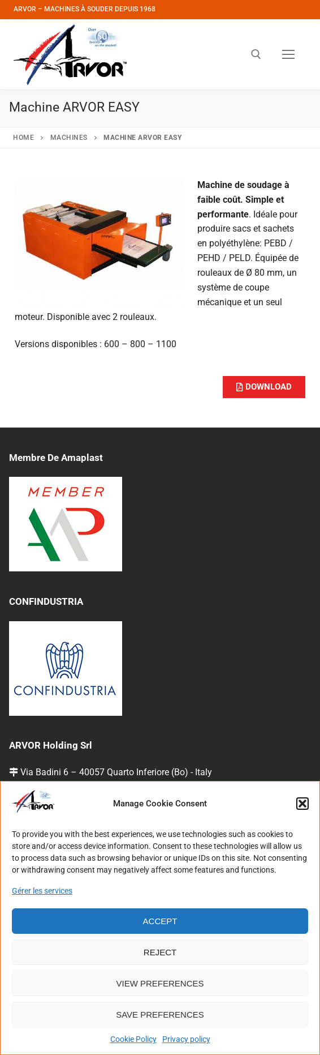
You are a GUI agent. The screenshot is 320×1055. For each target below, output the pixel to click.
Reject (160, 952)
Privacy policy (186, 1039)
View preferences (160, 983)
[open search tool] (256, 54)
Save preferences (160, 1014)
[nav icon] (288, 54)
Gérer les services (42, 890)
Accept (160, 921)
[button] (302, 803)
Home (23, 138)
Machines (69, 138)
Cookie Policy (133, 1039)
